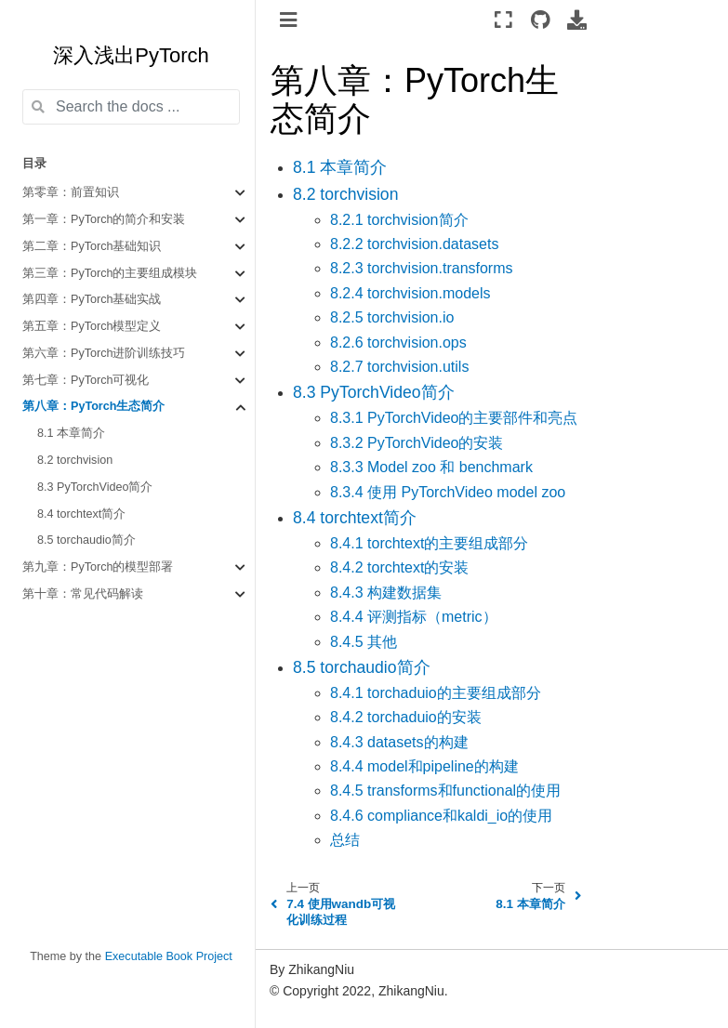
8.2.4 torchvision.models (410, 293)
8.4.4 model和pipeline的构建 (424, 766)
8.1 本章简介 (71, 433)
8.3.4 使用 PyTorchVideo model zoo (447, 492)
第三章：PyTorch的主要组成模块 (110, 273)
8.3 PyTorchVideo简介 (94, 487)
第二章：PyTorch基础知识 (92, 246)
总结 (345, 840)
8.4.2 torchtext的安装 (399, 567)
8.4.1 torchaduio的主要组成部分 (435, 693)
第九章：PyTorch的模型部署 (98, 566)
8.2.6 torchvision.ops (398, 342)
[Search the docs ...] (131, 107)
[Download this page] (577, 19)
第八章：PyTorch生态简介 (93, 406)
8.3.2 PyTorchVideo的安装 (416, 443)
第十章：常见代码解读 (82, 593)
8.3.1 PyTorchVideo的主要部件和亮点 (453, 418)
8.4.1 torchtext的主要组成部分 (429, 543)
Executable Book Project (168, 956)
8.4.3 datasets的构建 (399, 742)
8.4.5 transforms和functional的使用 (445, 790)
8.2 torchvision (75, 460)
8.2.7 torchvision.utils (399, 367)
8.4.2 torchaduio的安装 (406, 717)
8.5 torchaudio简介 (86, 540)
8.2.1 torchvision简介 (399, 220)
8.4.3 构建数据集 (386, 592)
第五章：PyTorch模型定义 (92, 326)
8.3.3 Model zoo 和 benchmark (431, 467)
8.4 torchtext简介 (81, 514)
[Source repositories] (540, 19)
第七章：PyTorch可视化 (86, 380)
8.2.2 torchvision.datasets (414, 244)
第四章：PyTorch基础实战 (92, 299)
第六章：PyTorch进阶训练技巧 (104, 353)
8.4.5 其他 (363, 642)
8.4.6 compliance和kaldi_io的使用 (441, 816)
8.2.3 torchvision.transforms (421, 268)
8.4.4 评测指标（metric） (413, 617)
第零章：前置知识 (70, 192)
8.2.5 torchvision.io (392, 317)
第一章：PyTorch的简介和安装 (104, 219)
